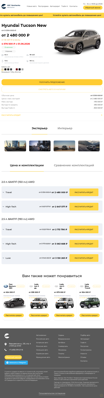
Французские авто (43, 357)
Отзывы (83, 357)
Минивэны (62, 350)
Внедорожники (64, 339)
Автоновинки (41, 335)
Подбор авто (85, 335)
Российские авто (42, 339)
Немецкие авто (42, 350)
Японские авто (41, 346)
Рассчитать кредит (11, 115)
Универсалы (63, 346)
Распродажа (43, 6)
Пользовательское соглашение (52, 393)
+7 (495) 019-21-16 (16, 350)
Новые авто (32, 6)
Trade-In (83, 343)
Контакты (73, 6)
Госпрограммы (86, 350)
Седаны (61, 335)
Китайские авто (42, 343)
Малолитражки (64, 357)
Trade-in (64, 6)
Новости (83, 354)
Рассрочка (84, 346)
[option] (15, 146)
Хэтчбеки (61, 343)
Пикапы (61, 354)
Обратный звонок (93, 8)
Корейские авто (42, 354)
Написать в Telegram (16, 363)
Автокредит (55, 6)
